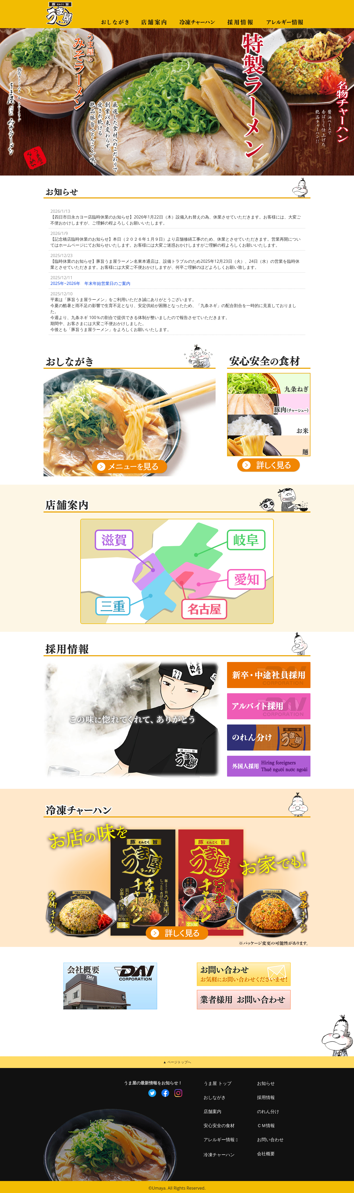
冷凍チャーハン (220, 1152)
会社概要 (266, 1151)
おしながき (215, 1095)
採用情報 (266, 1095)
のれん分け (268, 1109)
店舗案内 (213, 1109)
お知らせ (266, 1081)
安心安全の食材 (220, 1123)
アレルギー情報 (220, 1137)
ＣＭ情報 (266, 1123)
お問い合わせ (271, 1137)
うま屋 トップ (218, 1081)
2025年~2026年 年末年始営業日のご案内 (90, 283)
